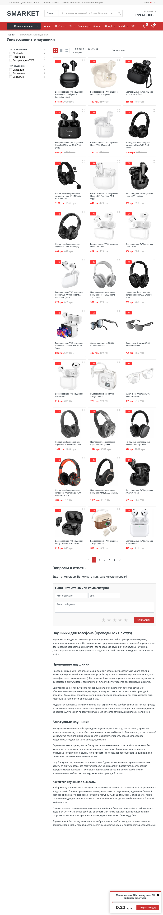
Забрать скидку (147, 907)
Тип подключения (27, 49)
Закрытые (18, 77)
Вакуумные (19, 73)
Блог (36, 2)
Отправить (143, 637)
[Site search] (87, 13)
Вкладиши (18, 70)
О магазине (13, 2)
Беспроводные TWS (23, 60)
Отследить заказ (50, 2)
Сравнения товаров (92, 2)
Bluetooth (18, 53)
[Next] (120, 577)
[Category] (52, 13)
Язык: (149, 2)
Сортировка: (119, 50)
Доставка (26, 2)
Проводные (19, 57)
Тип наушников (27, 66)
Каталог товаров (23, 26)
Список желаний (71, 2)
